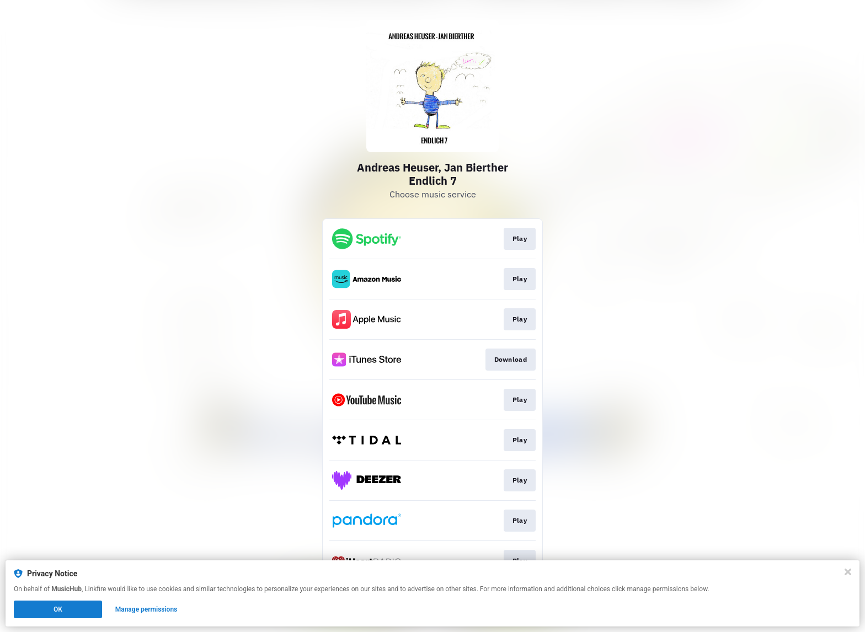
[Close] (848, 572)
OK (58, 609)
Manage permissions (146, 609)
